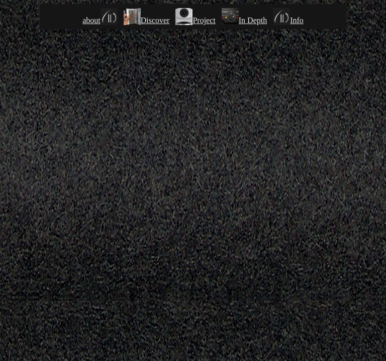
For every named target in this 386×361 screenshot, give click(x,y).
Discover (147, 20)
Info (288, 20)
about (100, 20)
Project (203, 20)
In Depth (244, 20)
